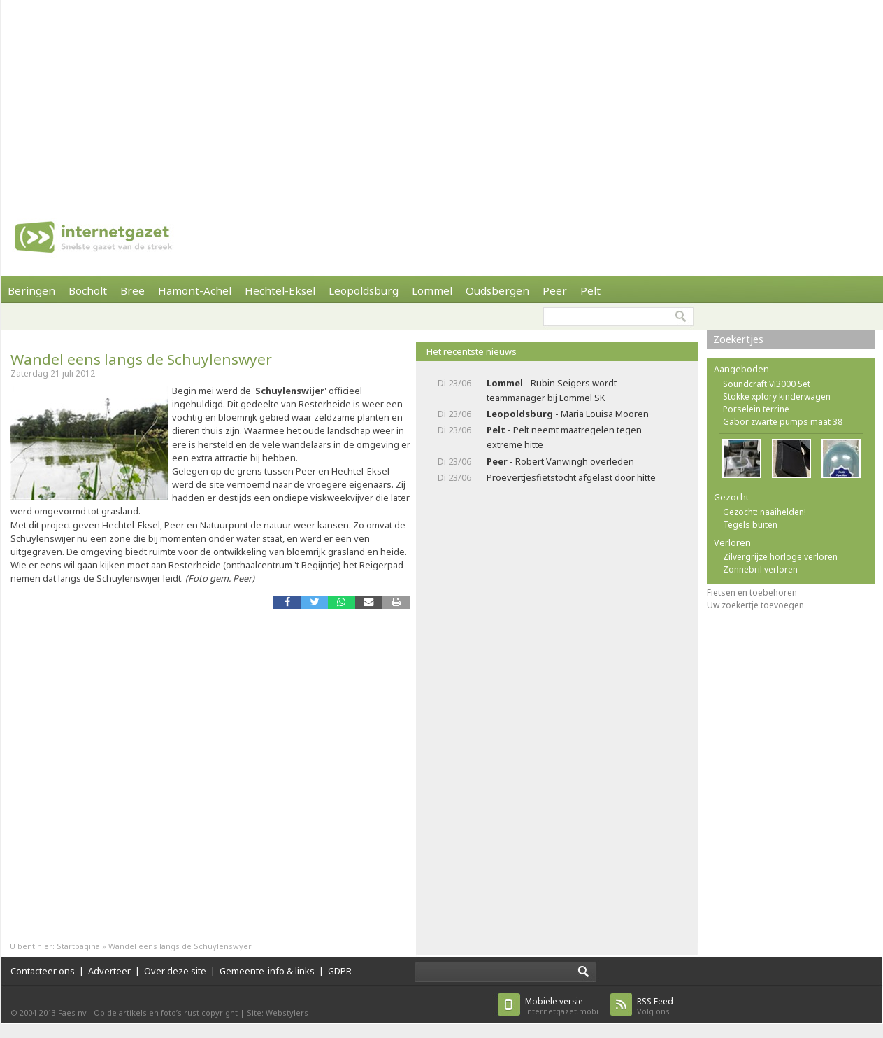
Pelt (590, 290)
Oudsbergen (497, 290)
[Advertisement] (320, 98)
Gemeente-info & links (267, 971)
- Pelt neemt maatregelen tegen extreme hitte (564, 437)
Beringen (31, 290)
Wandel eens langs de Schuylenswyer (141, 359)
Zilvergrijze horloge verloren (780, 557)
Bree (132, 290)
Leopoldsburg (364, 290)
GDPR (340, 971)
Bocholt (88, 290)
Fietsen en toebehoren (752, 592)
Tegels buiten (750, 525)
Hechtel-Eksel (280, 290)
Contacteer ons (42, 971)
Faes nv (72, 1012)
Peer (555, 290)
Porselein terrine (756, 409)
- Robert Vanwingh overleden (560, 461)
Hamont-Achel (194, 290)
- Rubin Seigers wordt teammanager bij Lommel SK (552, 390)
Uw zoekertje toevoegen (755, 605)
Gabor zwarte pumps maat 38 (782, 422)
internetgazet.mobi (561, 1006)
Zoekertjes (738, 339)
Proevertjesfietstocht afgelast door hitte (571, 477)
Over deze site (175, 971)
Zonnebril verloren (760, 569)
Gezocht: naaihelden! (764, 512)
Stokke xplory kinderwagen (777, 396)
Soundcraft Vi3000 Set (766, 384)
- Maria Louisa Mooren (568, 413)
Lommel (432, 290)
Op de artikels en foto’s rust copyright (166, 1012)
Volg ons (655, 1006)
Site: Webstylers (277, 1012)
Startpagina (78, 946)
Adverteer (109, 971)
